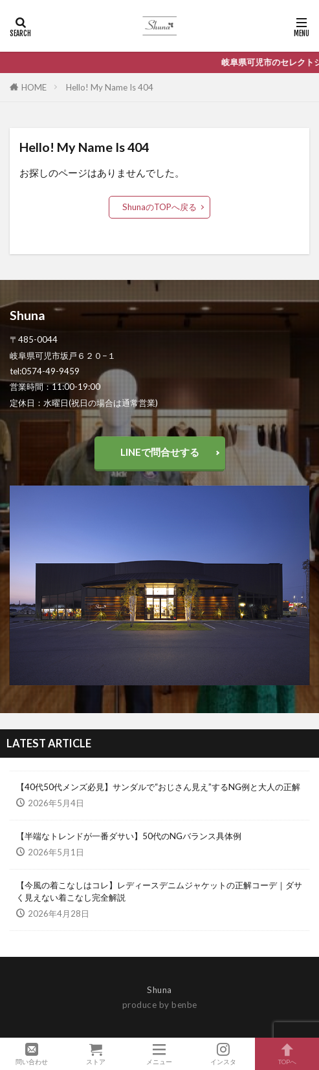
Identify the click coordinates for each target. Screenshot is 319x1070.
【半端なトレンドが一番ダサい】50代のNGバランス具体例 (128, 836)
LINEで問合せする (159, 452)
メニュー (159, 1054)
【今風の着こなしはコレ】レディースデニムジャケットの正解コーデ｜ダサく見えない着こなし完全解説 (159, 891)
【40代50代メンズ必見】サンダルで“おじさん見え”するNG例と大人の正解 (158, 787)
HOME (34, 87)
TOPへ (287, 1054)
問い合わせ (32, 1054)
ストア (96, 1054)
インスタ (224, 1054)
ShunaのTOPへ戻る (159, 207)
